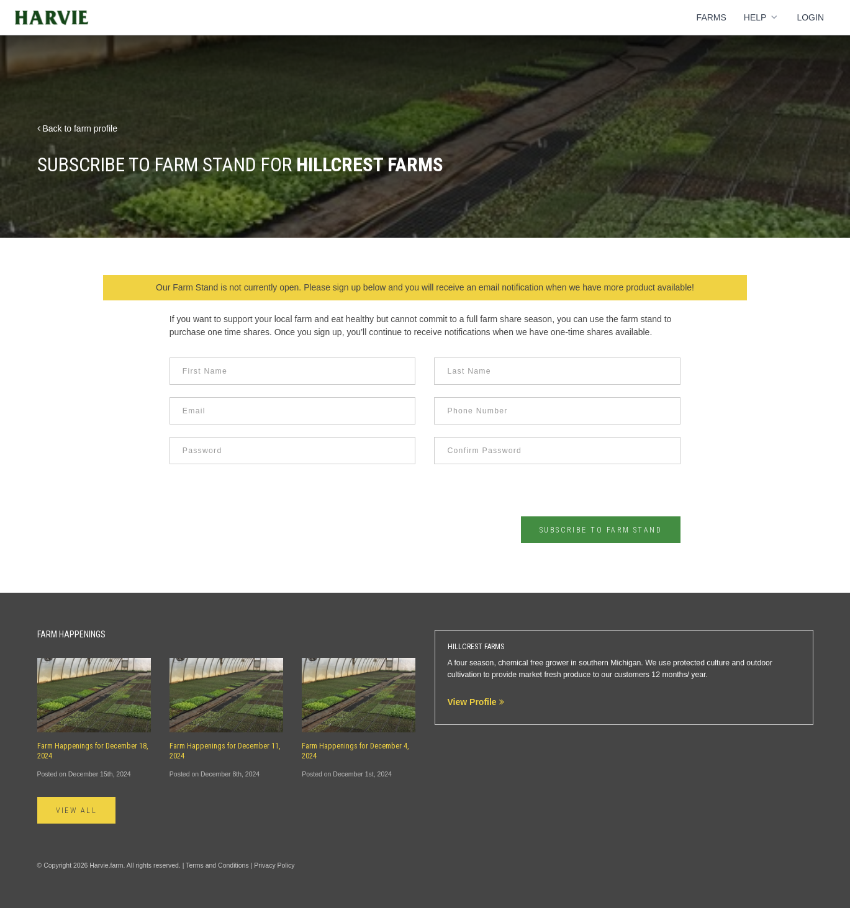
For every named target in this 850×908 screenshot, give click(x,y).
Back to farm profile (77, 128)
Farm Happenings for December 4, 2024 (355, 751)
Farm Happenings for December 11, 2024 (225, 751)
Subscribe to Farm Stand (601, 530)
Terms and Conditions (217, 865)
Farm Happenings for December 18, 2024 (92, 751)
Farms (711, 17)
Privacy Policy (274, 865)
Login (810, 17)
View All (76, 810)
